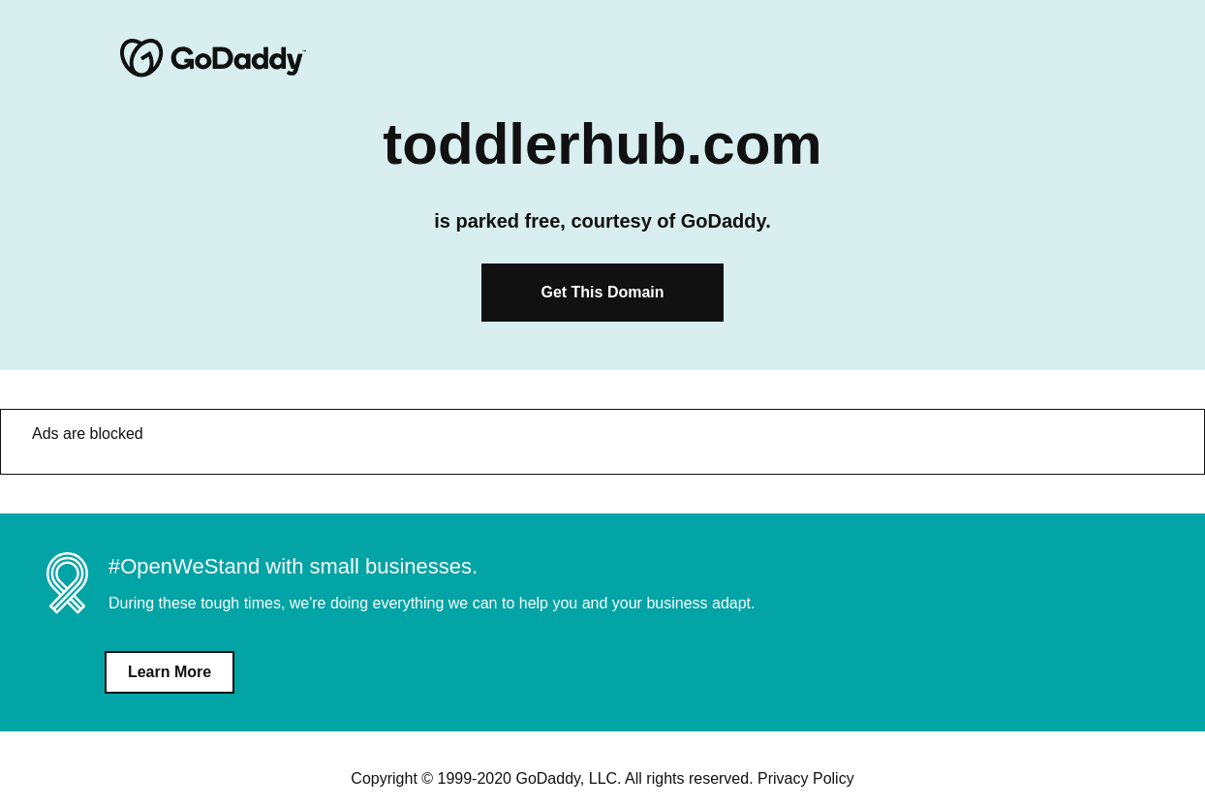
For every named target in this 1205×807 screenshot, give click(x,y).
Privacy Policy (805, 778)
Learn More (169, 672)
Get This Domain (602, 292)
